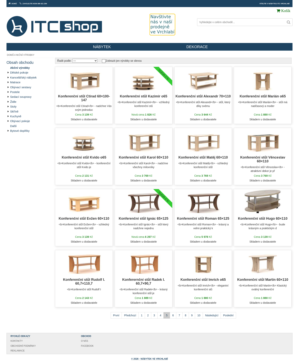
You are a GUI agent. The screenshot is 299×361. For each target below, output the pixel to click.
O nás (84, 341)
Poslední (228, 315)
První (116, 315)
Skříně (14, 111)
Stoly (13, 106)
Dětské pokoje (19, 72)
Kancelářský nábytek (23, 77)
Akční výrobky (25, 55)
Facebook (87, 346)
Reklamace (18, 350)
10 (198, 315)
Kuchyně (15, 116)
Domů (10, 55)
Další (13, 126)
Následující (211, 315)
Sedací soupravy (21, 96)
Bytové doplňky (20, 130)
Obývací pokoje (20, 121)
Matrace (15, 82)
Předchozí (130, 315)
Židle (13, 101)
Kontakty (17, 341)
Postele (15, 92)
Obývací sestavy (20, 87)
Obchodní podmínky (23, 346)
